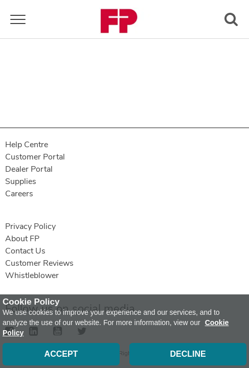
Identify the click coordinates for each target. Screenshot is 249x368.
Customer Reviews (39, 263)
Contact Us (25, 251)
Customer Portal (35, 157)
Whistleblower (32, 275)
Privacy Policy (30, 226)
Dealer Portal (29, 169)
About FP (22, 238)
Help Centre (26, 144)
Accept (61, 354)
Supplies (20, 181)
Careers (19, 193)
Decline (188, 354)
